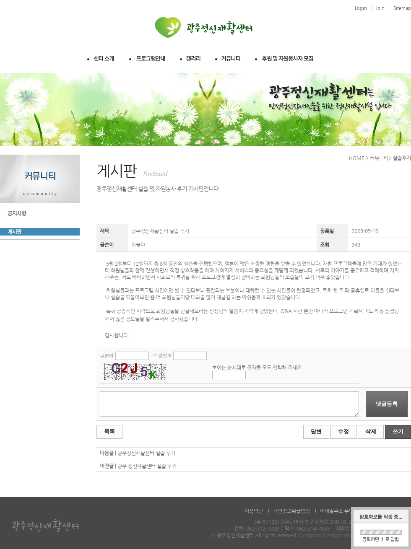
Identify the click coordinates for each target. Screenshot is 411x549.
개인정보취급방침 (291, 511)
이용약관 (254, 511)
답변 (316, 431)
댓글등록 (387, 404)
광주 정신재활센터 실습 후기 (147, 466)
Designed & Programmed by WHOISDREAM (350, 535)
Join (380, 8)
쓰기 (398, 431)
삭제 (370, 431)
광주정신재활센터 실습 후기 (146, 453)
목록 (109, 431)
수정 (343, 431)
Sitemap (402, 8)
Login (361, 8)
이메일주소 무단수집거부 (346, 511)
